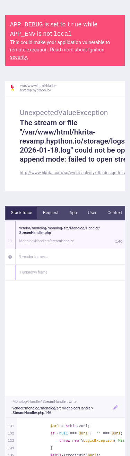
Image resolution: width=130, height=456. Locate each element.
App (73, 212)
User (92, 212)
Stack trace (21, 212)
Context (114, 212)
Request (51, 212)
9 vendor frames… (33, 256)
